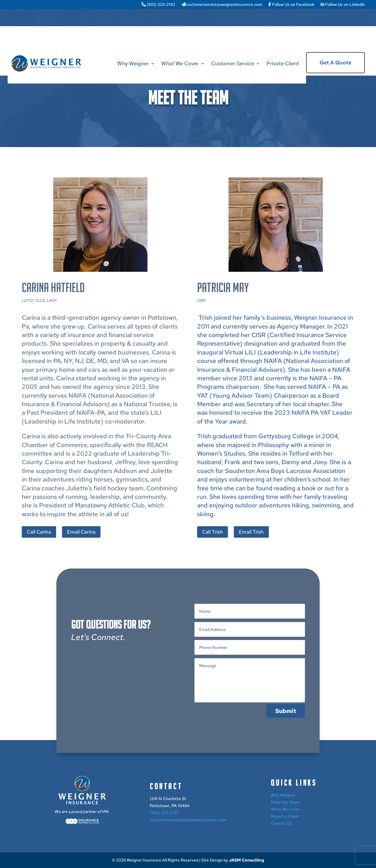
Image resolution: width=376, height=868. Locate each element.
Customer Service (232, 63)
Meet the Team (285, 802)
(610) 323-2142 (158, 4)
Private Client (282, 63)
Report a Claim (284, 816)
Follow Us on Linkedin (343, 4)
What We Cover (180, 63)
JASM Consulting (246, 860)
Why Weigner (133, 63)
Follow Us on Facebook (291, 4)
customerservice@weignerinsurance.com (222, 4)
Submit (285, 749)
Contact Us (281, 823)
